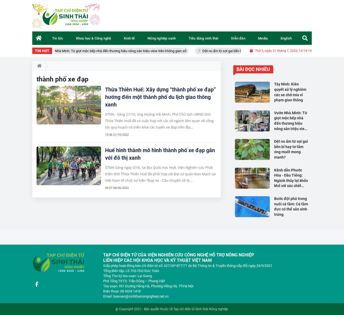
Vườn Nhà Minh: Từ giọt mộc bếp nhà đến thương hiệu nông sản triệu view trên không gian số (119, 51)
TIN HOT (42, 51)
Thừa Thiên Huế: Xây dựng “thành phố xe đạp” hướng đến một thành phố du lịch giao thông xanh (160, 97)
